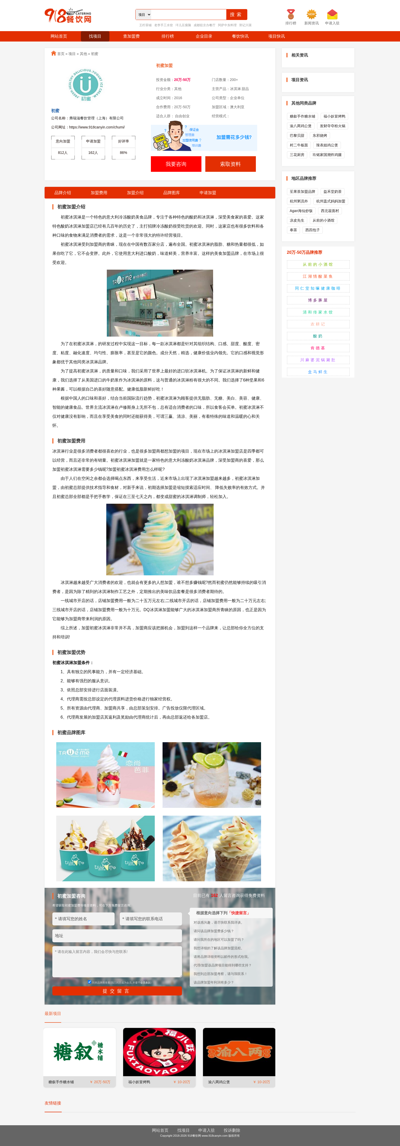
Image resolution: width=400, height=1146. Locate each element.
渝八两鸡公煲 (219, 1082)
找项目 (95, 36)
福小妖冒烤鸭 (139, 1082)
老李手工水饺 (163, 25)
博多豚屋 (318, 300)
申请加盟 (208, 192)
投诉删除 (232, 1130)
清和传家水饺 (318, 312)
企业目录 (204, 36)
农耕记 (318, 324)
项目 (72, 54)
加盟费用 (99, 192)
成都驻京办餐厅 (204, 25)
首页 (61, 54)
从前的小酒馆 (323, 220)
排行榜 (168, 36)
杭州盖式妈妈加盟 (330, 201)
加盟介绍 (135, 192)
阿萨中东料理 (227, 25)
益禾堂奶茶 (333, 191)
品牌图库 (171, 192)
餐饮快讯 (240, 36)
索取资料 (230, 164)
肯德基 (318, 348)
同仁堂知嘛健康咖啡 (318, 288)
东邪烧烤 (320, 135)
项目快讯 (276, 36)
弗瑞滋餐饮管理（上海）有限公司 (96, 118)
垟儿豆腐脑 (183, 25)
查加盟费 (131, 36)
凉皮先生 (297, 220)
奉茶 (293, 230)
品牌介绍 (62, 192)
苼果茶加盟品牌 (302, 191)
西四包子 (312, 230)
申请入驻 (206, 1130)
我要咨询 (176, 164)
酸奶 (318, 336)
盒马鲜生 (318, 372)
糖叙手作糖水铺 (61, 1082)
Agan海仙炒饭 (301, 211)
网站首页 (59, 36)
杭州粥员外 (299, 201)
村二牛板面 (299, 145)
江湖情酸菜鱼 (318, 276)
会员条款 (145, 982)
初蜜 (94, 54)
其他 (83, 54)
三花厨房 (297, 155)
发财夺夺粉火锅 (332, 126)
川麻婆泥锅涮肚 (318, 360)
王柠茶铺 (145, 25)
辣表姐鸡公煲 (327, 145)
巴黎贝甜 (297, 135)
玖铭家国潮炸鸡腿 (327, 155)
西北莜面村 (330, 211)
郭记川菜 (245, 25)
